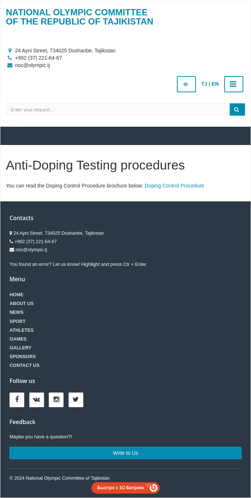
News (16, 312)
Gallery (21, 347)
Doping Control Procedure (174, 186)
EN (215, 84)
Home (16, 294)
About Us (22, 303)
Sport (17, 321)
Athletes (22, 330)
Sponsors (23, 356)
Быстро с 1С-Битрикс (121, 487)
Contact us (25, 365)
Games (18, 339)
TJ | (205, 84)
